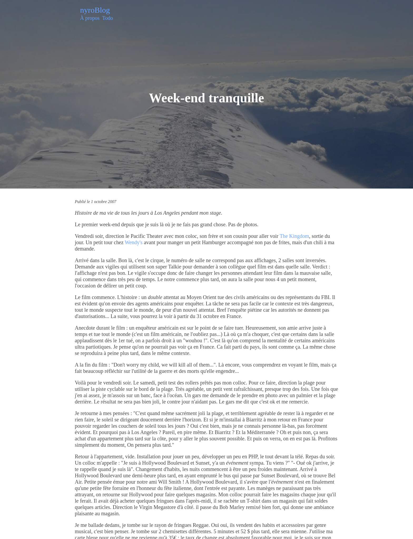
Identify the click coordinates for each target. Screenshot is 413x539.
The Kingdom (294, 236)
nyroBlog (95, 10)
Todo (107, 18)
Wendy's (134, 242)
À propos (90, 18)
